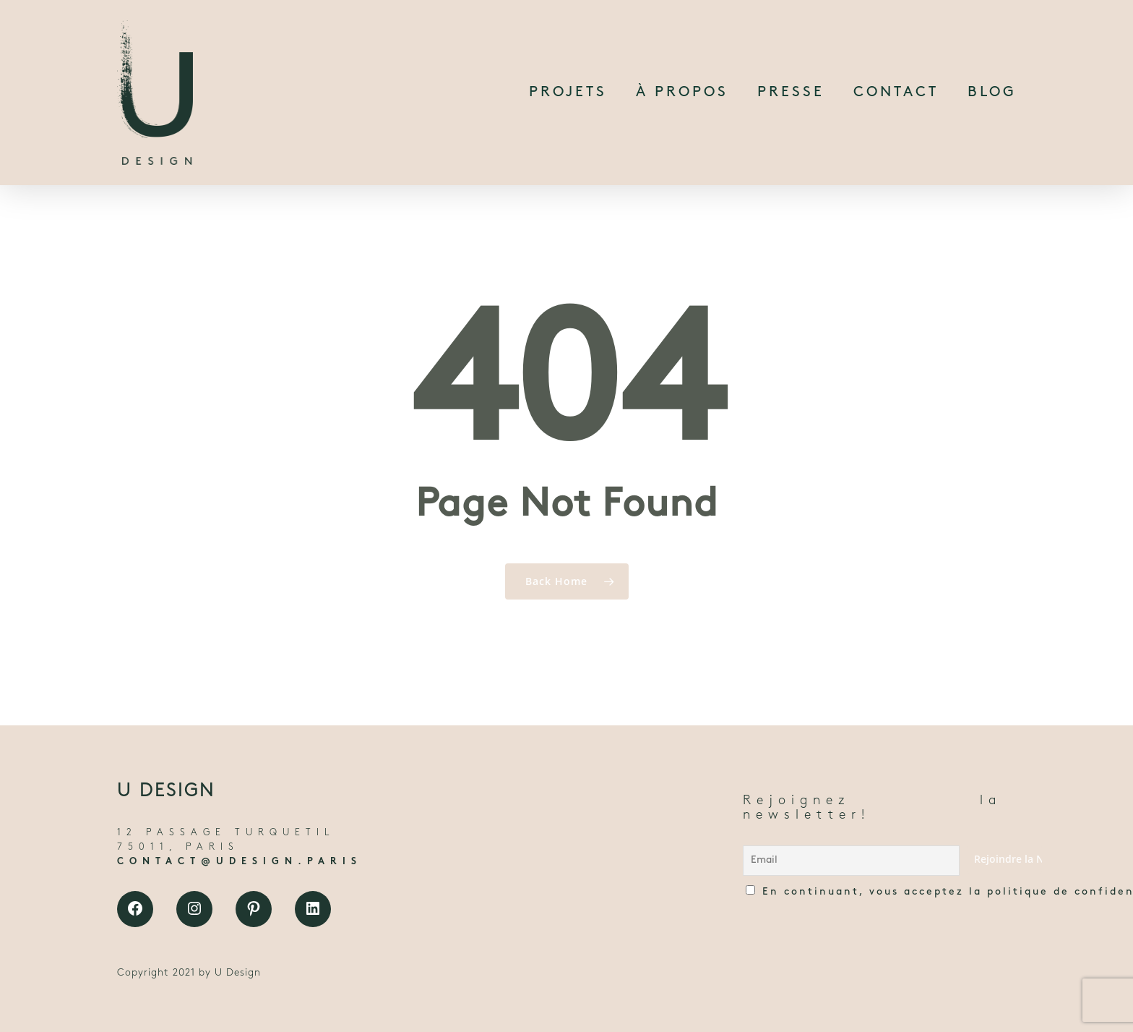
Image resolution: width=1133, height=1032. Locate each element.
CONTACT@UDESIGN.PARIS (239, 861)
